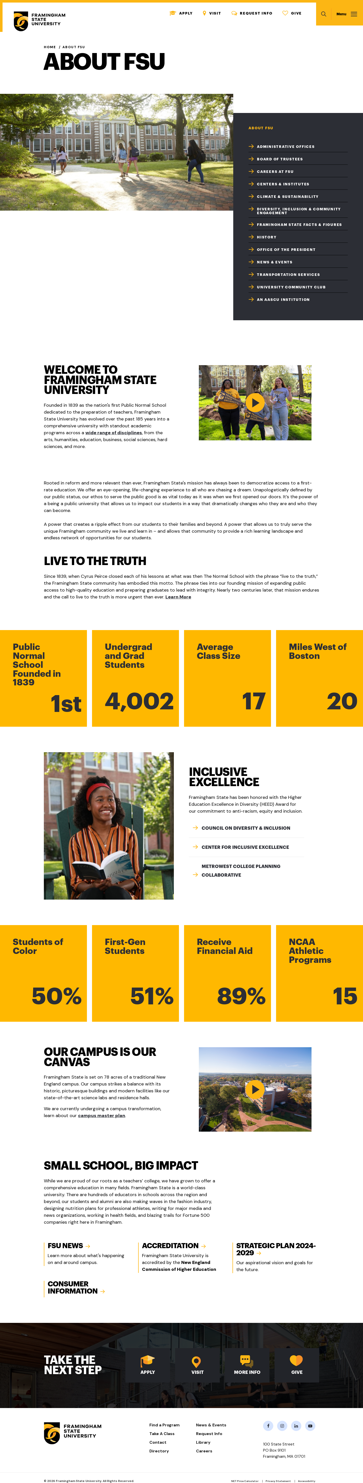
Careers (204, 1451)
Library (203, 1442)
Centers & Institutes (283, 184)
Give (292, 13)
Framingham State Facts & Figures (299, 224)
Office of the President (286, 249)
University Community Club (291, 287)
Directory (159, 1451)
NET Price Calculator (244, 1481)
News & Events (275, 262)
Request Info (252, 13)
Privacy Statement (278, 1481)
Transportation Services (288, 274)
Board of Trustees (280, 159)
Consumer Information (73, 1288)
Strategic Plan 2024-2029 (276, 1249)
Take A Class (162, 1433)
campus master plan (101, 1116)
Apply (181, 13)
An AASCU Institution (283, 299)
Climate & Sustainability (288, 196)
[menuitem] (298, 146)
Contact (157, 1442)
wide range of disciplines (113, 433)
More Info (247, 1372)
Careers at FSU (275, 171)
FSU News (65, 1245)
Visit (212, 13)
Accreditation (170, 1245)
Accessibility (306, 1481)
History (266, 237)
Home (50, 47)
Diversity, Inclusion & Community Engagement (299, 211)
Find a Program (164, 1425)
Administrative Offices (286, 146)
